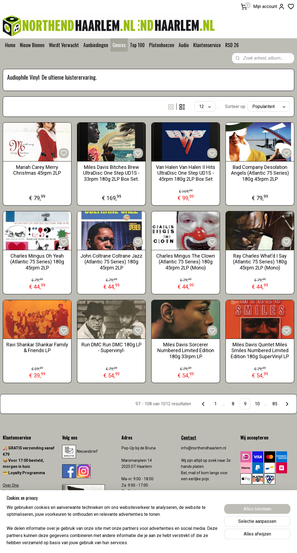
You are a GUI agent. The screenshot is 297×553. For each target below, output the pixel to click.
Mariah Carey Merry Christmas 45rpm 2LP (37, 170)
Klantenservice (207, 44)
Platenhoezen (161, 44)
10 (257, 403)
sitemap (170, 543)
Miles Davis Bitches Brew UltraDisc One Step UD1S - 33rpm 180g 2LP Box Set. (111, 173)
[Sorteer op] (269, 106)
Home (10, 44)
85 (274, 403)
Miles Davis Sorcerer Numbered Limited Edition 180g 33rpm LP (185, 350)
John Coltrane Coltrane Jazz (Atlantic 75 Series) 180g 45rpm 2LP (111, 262)
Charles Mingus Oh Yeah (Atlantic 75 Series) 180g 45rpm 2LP (37, 262)
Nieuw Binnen (32, 44)
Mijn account (269, 6)
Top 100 (137, 44)
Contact (10, 497)
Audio (184, 44)
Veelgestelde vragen (21, 491)
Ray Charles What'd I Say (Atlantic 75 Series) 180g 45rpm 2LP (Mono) (260, 262)
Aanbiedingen (95, 44)
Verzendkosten (16, 503)
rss (181, 543)
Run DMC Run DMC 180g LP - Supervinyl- (111, 348)
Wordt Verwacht (64, 44)
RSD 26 (232, 44)
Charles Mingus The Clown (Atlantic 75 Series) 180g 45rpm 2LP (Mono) (185, 262)
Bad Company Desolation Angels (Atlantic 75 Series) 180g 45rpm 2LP (260, 173)
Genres (119, 44)
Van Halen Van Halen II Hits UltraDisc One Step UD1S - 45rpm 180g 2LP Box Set (185, 173)
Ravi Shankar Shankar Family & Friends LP (37, 348)
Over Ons (11, 485)
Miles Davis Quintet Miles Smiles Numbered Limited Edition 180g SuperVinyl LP (260, 350)
